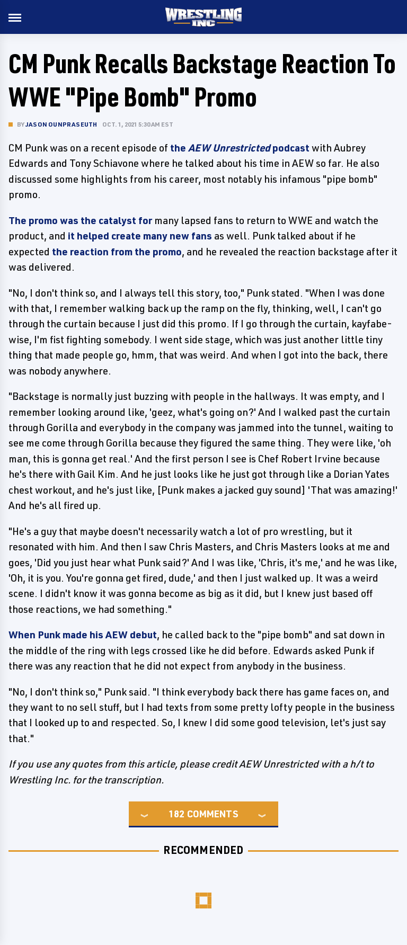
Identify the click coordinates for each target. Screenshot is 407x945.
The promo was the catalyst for (80, 220)
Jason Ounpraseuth (61, 124)
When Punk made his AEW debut (82, 634)
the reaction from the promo (117, 251)
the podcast (239, 147)
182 (176, 813)
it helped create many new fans (140, 235)
